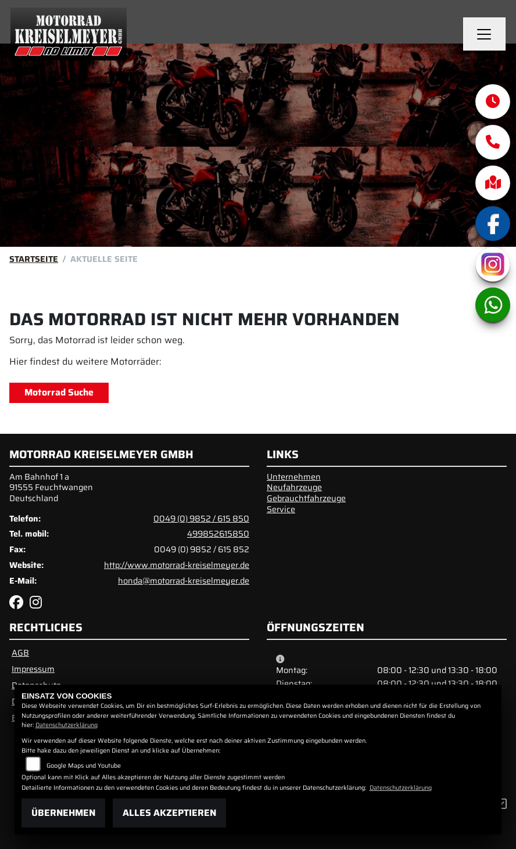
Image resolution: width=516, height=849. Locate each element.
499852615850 (218, 533)
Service (281, 509)
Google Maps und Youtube (83, 766)
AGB (20, 652)
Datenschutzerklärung (66, 725)
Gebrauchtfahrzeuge (306, 498)
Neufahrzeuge (294, 487)
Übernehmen (63, 812)
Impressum (33, 669)
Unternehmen (294, 476)
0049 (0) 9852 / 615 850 (201, 518)
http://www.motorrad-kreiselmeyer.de (176, 565)
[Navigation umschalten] (484, 34)
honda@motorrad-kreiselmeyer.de (183, 580)
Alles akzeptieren (169, 812)
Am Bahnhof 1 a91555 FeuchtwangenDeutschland (51, 487)
